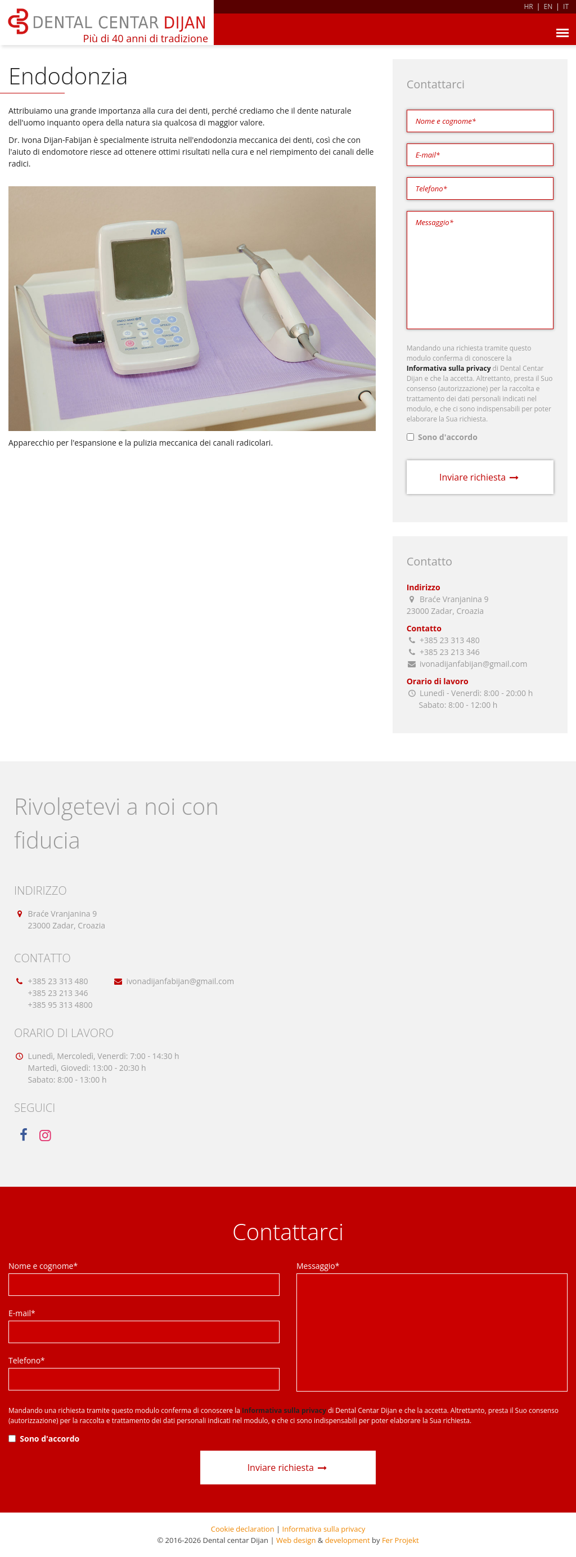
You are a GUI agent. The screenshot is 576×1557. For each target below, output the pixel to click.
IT (566, 6)
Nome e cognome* (43, 1265)
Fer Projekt (400, 1540)
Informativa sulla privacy (324, 1529)
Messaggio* (317, 1265)
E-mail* (21, 1313)
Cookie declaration (242, 1529)
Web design (296, 1540)
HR (528, 6)
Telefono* (26, 1360)
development (347, 1540)
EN (548, 6)
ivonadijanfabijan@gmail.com (181, 981)
